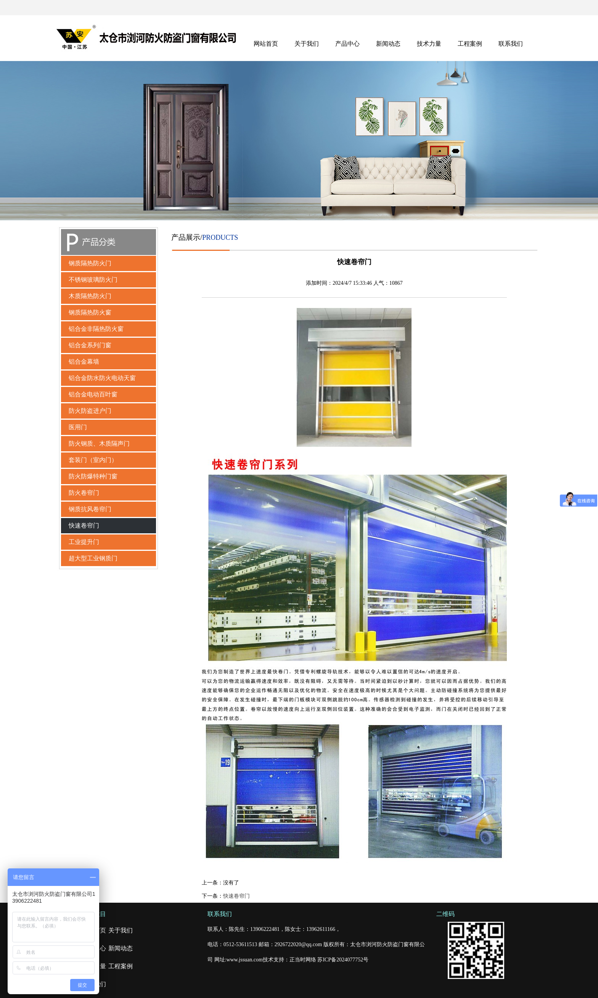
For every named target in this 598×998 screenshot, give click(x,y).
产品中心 (347, 43)
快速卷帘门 (84, 525)
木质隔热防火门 (90, 296)
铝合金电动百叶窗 (93, 394)
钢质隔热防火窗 (90, 312)
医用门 (78, 427)
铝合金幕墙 (84, 361)
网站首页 (266, 43)
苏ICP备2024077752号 (342, 960)
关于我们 (306, 43)
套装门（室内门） (93, 460)
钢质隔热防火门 (90, 263)
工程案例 (470, 43)
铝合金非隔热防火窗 (96, 329)
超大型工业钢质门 (93, 558)
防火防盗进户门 (90, 411)
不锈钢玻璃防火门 (93, 279)
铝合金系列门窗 (90, 345)
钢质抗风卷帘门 (90, 509)
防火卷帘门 (84, 492)
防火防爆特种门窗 (93, 476)
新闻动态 (388, 43)
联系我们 (510, 43)
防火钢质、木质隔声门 (99, 443)
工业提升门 (84, 542)
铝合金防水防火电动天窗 (102, 378)
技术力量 (429, 43)
